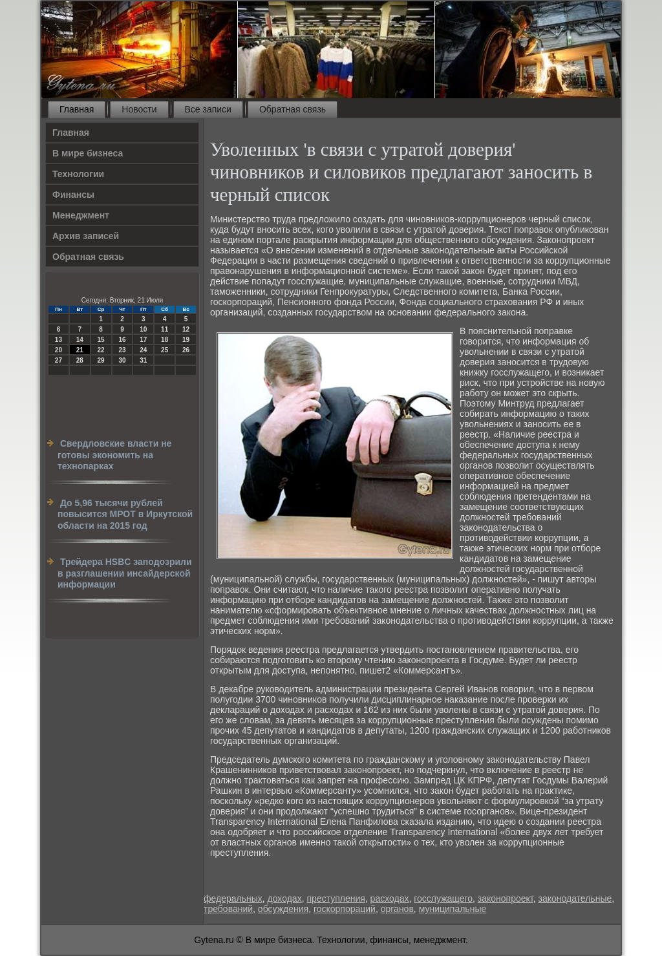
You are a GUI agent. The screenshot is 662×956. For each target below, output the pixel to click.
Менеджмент (80, 215)
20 (58, 350)
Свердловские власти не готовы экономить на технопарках (114, 454)
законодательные (575, 898)
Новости (139, 109)
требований (228, 909)
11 (164, 329)
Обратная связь (292, 109)
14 (79, 339)
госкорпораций (345, 909)
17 (143, 339)
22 (101, 350)
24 (143, 350)
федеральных (233, 898)
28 (79, 360)
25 (164, 350)
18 (164, 339)
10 (143, 329)
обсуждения (283, 909)
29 (101, 360)
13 (58, 339)
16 (121, 339)
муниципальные (453, 909)
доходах (285, 898)
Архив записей (85, 236)
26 (185, 350)
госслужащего (443, 898)
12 (185, 329)
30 (121, 360)
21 (79, 350)
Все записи (208, 109)
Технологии (78, 174)
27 (58, 360)
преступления (335, 898)
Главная (76, 109)
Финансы (73, 194)
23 (121, 350)
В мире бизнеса (87, 153)
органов (397, 909)
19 (185, 339)
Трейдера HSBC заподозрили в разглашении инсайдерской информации (125, 573)
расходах (389, 898)
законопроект (505, 898)
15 (101, 339)
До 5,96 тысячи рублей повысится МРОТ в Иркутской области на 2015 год (125, 514)
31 (143, 360)
